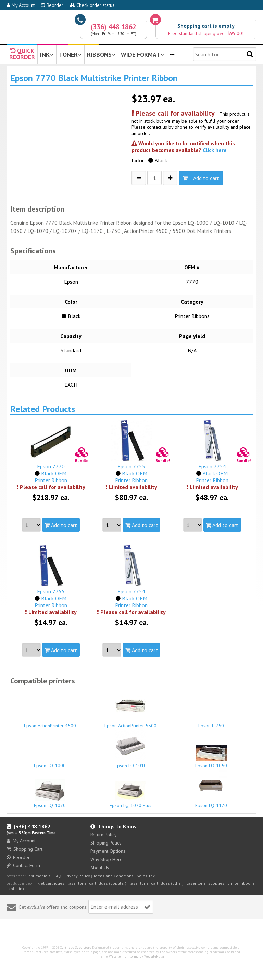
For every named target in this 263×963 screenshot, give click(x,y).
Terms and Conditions (113, 876)
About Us (99, 867)
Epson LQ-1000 (49, 762)
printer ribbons (241, 883)
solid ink (16, 888)
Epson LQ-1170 (211, 789)
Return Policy (103, 834)
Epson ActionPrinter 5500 (130, 709)
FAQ (57, 876)
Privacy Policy (77, 876)
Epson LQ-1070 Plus (130, 794)
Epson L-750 (211, 722)
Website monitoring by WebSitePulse (136, 956)
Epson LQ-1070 (49, 793)
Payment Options (107, 851)
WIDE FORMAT (142, 54)
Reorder (52, 5)
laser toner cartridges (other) (156, 883)
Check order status (92, 5)
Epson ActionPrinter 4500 (49, 722)
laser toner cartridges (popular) (96, 883)
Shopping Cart (24, 849)
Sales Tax (146, 876)
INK (47, 54)
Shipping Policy (106, 843)
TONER (70, 54)
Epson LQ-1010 (130, 749)
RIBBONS (101, 54)
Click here (215, 150)
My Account (21, 5)
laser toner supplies (205, 883)
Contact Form (23, 865)
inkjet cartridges (49, 883)
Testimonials (39, 876)
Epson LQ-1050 (211, 757)
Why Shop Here (106, 859)
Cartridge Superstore (75, 947)
